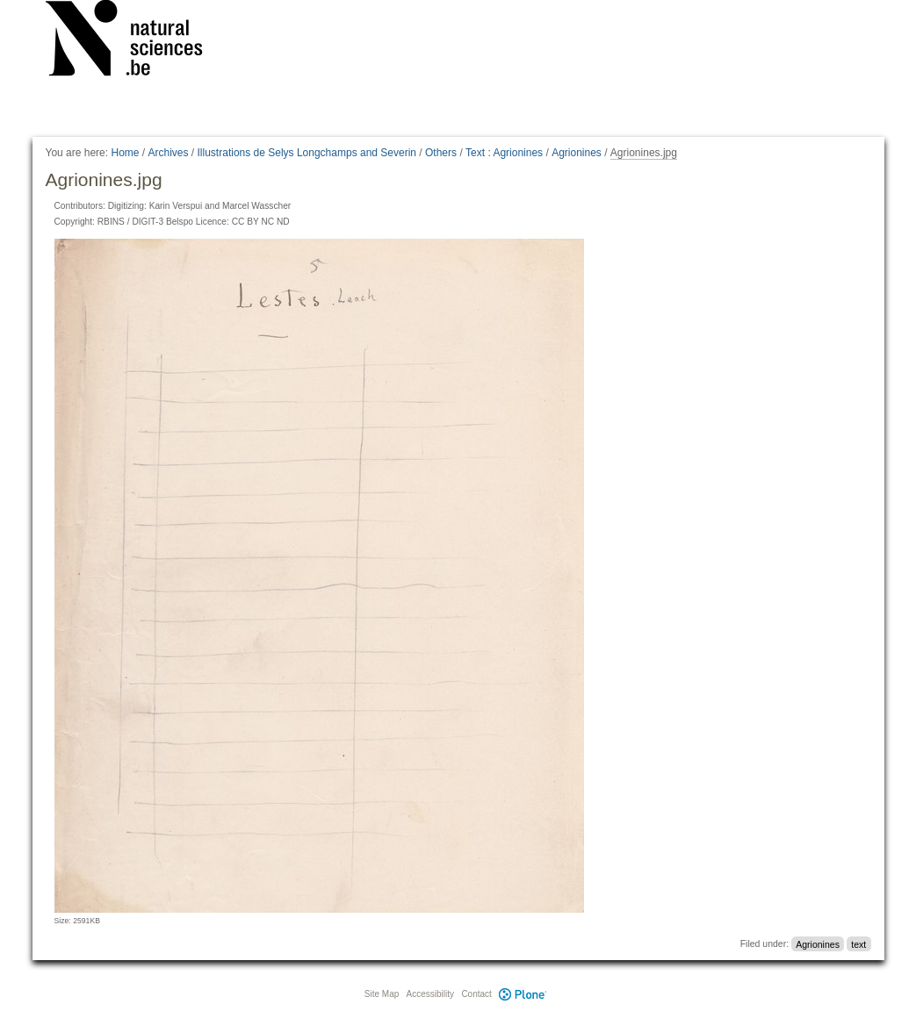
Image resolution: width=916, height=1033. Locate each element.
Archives (168, 153)
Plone (523, 994)
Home (125, 153)
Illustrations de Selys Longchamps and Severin (307, 153)
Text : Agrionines (504, 153)
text (858, 943)
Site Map (381, 994)
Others (441, 153)
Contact (476, 994)
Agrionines (577, 153)
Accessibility (430, 994)
